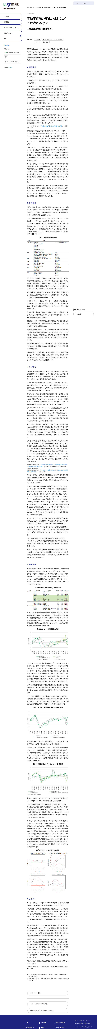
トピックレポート (47, 39)
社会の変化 (45, 42)
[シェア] (67, 35)
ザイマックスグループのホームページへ (42, 1010)
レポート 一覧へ (35, 993)
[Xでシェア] (60, 35)
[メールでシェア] (53, 35)
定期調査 (6, 22)
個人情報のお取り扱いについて (83, 1023)
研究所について (8, 33)
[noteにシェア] (56, 35)
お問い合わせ (7, 45)
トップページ (30, 7)
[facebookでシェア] (64, 35)
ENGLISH (10, 67)
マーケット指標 (58, 39)
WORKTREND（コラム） (11, 27)
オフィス (38, 39)
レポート (6, 16)
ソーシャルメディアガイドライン (84, 1027)
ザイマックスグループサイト (12, 62)
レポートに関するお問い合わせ (39, 1004)
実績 (5, 38)
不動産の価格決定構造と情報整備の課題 (51, 126)
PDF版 (79, 314)
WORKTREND (60, 1023)
